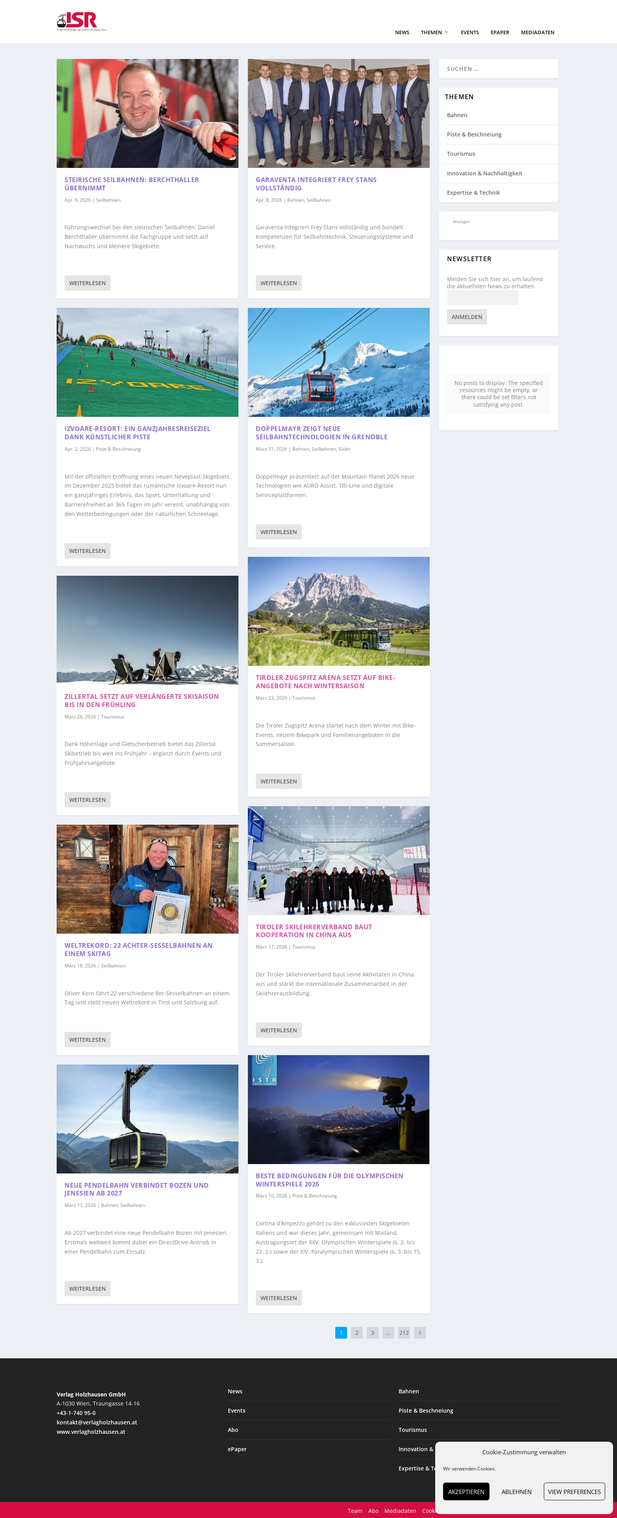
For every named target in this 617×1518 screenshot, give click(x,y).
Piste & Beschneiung (118, 448)
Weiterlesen (87, 282)
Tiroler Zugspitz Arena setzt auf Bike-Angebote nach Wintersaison (325, 680)
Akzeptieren (466, 1492)
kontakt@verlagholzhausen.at (97, 1421)
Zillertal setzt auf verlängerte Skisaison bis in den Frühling (142, 699)
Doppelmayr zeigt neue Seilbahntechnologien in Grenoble (322, 432)
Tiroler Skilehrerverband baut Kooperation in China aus (314, 930)
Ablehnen (517, 1492)
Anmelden (467, 316)
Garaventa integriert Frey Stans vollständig (316, 183)
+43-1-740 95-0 (76, 1412)
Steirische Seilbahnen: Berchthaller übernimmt (132, 183)
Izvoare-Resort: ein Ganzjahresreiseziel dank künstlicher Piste (138, 432)
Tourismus (112, 716)
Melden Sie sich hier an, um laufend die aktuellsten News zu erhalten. (495, 282)
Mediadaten (537, 31)
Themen (431, 31)
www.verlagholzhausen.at (91, 1431)
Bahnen (109, 1204)
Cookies (432, 1510)
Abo (233, 1429)
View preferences (574, 1492)
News (402, 31)
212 (404, 1332)
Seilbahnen (108, 199)
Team (355, 1510)
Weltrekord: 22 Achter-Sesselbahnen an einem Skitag (139, 948)
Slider (344, 448)
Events (470, 31)
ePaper (500, 31)
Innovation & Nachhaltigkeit (485, 172)
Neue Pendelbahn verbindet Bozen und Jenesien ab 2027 (137, 1188)
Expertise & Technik (473, 191)
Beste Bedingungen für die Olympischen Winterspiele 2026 (330, 1179)
